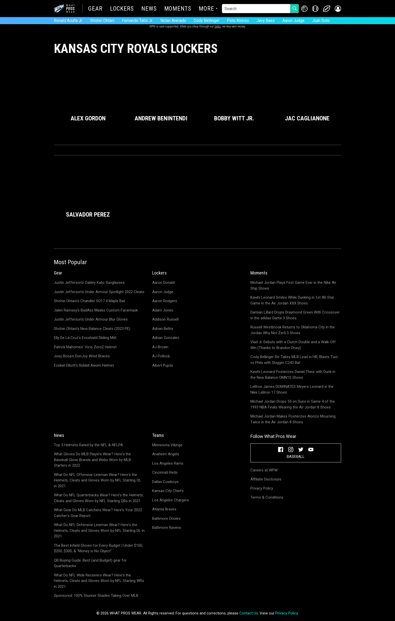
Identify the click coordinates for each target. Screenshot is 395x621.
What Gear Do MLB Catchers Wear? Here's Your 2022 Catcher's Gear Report (98, 513)
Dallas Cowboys (165, 481)
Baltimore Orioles (166, 518)
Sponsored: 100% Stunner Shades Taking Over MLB (96, 595)
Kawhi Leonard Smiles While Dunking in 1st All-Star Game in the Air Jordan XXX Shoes (292, 300)
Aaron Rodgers (164, 301)
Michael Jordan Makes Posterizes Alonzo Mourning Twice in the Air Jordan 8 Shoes (293, 419)
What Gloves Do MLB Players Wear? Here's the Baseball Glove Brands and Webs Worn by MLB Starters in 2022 (92, 460)
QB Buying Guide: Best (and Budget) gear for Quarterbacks (90, 563)
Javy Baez (265, 20)
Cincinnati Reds (165, 472)
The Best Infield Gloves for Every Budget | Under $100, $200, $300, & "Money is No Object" (98, 548)
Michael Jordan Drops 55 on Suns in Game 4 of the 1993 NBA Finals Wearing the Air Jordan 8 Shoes (292, 404)
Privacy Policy (261, 488)
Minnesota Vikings (167, 445)
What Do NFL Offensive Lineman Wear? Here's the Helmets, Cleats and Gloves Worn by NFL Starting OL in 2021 (97, 480)
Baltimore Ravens (166, 527)
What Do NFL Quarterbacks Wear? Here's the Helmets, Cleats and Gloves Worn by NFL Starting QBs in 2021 (99, 498)
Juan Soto (321, 20)
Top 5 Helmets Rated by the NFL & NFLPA (88, 445)
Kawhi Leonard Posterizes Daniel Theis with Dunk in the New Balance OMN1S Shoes (292, 374)
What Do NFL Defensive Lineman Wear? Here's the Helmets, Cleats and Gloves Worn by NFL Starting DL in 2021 (99, 530)
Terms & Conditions (266, 497)
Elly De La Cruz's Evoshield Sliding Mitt (85, 337)
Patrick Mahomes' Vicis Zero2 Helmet (85, 347)
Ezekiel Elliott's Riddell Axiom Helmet (84, 365)
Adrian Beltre (162, 328)
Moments (177, 9)
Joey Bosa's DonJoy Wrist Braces (82, 356)
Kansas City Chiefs (168, 491)
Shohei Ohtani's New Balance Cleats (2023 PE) (92, 328)
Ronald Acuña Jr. (68, 20)
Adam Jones (162, 310)
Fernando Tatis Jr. (137, 20)
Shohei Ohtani (102, 20)
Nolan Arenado (173, 20)
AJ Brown (160, 347)
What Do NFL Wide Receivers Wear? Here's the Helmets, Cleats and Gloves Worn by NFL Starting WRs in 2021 (99, 581)
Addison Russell (165, 319)
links (218, 26)
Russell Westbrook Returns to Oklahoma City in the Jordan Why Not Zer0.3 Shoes (292, 330)
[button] (338, 9)
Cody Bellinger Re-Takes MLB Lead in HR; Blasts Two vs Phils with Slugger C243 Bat (294, 360)
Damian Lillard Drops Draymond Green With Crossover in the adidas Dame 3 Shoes (295, 315)
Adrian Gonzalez (165, 337)
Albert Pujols (162, 365)
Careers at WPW (264, 470)
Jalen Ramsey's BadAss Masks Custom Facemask (96, 310)
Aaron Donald (163, 282)
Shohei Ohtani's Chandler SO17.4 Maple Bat (89, 301)
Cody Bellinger (206, 20)
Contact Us (248, 613)
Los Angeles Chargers (170, 500)
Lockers (122, 9)
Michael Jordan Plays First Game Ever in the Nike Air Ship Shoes (293, 285)
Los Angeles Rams (167, 463)
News (149, 9)
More (206, 9)
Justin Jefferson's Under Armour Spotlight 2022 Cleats (99, 292)
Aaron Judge (293, 20)
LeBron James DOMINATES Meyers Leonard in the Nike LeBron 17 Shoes (292, 389)
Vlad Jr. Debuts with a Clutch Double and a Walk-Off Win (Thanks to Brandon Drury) (293, 345)
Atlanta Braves (164, 509)
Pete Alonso (238, 20)
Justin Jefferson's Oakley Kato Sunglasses (89, 282)
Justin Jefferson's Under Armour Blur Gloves (91, 319)
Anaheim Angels (165, 454)
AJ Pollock (161, 356)
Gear (95, 9)
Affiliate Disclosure (265, 479)
